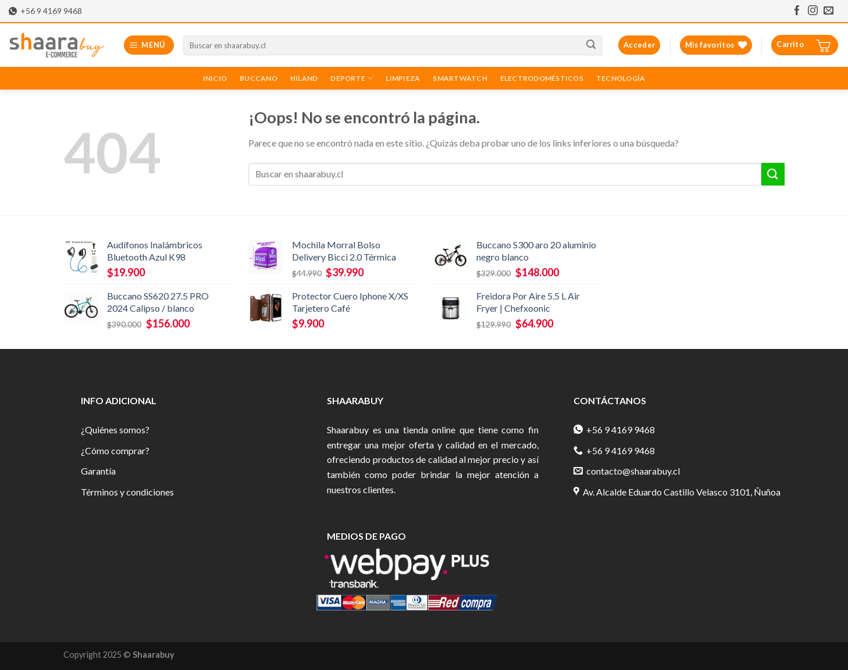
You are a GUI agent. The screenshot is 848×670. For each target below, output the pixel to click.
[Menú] (149, 45)
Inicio (215, 78)
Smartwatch (460, 78)
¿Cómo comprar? (115, 450)
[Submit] (773, 174)
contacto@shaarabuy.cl (626, 470)
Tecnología (620, 78)
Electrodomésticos (541, 78)
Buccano (258, 78)
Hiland (304, 78)
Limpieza (403, 78)
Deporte (351, 78)
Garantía (98, 470)
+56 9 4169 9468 (45, 11)
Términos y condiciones (127, 491)
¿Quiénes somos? (115, 429)
